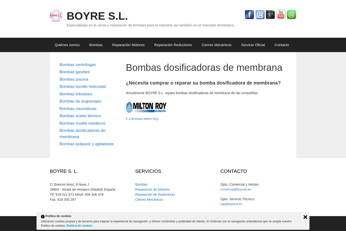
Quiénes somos (67, 45)
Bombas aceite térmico (80, 116)
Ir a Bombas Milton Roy (142, 119)
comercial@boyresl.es (235, 189)
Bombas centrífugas (78, 64)
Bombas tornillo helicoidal (83, 86)
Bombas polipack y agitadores (87, 144)
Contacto (282, 45)
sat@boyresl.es (231, 204)
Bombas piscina (74, 79)
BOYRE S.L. (97, 16)
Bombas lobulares (76, 94)
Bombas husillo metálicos (83, 123)
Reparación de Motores (152, 189)
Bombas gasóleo (75, 72)
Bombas (96, 45)
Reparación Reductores (173, 45)
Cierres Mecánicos (216, 45)
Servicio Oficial (253, 45)
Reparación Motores (128, 45)
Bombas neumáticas (78, 108)
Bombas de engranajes (81, 101)
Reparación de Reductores (155, 194)
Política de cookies (80, 225)
